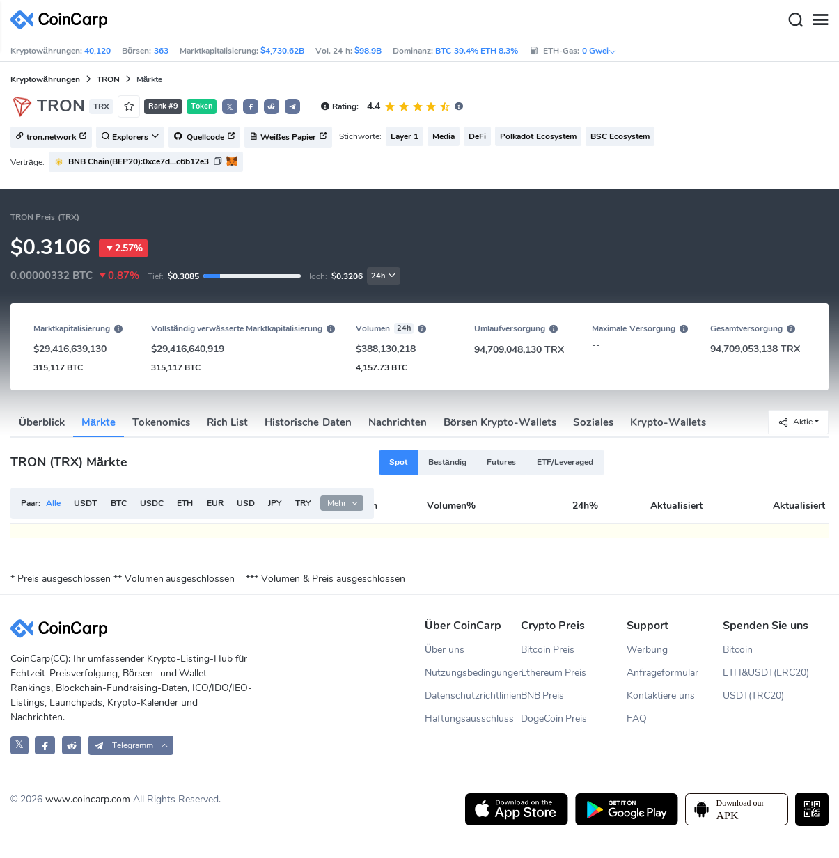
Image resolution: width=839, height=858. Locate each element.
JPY (274, 503)
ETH (185, 503)
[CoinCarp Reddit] (72, 745)
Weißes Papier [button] (288, 137)
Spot (398, 462)
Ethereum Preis (554, 672)
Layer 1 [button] (404, 136)
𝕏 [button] (229, 107)
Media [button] (443, 136)
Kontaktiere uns (661, 695)
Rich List (227, 422)
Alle (53, 503)
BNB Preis (543, 695)
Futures (501, 462)
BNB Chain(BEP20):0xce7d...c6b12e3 (138, 161)
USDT (85, 503)
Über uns (444, 649)
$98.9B (368, 50)
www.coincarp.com (87, 799)
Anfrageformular (662, 672)
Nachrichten (397, 422)
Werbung (647, 649)
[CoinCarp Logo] (62, 19)
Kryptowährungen (45, 79)
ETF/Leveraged (565, 462)
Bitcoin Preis (548, 649)
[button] (250, 106)
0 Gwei (599, 50)
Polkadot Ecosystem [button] (538, 136)
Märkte (98, 422)
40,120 (97, 50)
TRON (108, 79)
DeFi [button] (477, 136)
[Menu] (820, 20)
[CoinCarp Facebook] (45, 745)
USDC (152, 503)
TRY (303, 503)
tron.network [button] (51, 137)
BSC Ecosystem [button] (620, 136)
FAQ (637, 718)
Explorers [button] (130, 137)
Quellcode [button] (204, 137)
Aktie (795, 422)
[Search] (795, 20)
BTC (119, 503)
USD (246, 503)
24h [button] (383, 276)
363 (161, 50)
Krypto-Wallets (668, 422)
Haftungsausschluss (469, 718)
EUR (215, 503)
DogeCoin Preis (554, 718)
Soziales (593, 422)
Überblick (42, 422)
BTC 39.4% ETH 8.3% (476, 50)
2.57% (123, 248)
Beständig (447, 462)
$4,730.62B (282, 50)
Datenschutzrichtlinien (473, 695)
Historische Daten (308, 422)
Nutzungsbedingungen (473, 672)
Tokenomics (161, 422)
